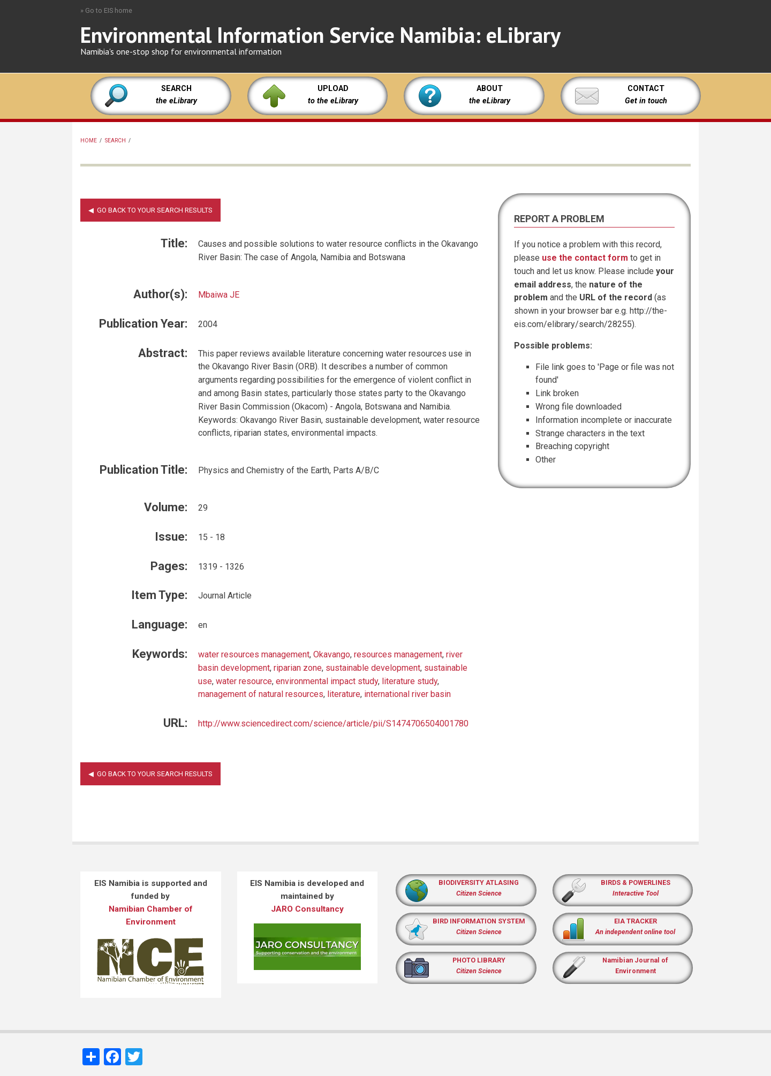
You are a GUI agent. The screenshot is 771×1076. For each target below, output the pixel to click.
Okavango (331, 654)
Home (88, 140)
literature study (409, 681)
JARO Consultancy (307, 909)
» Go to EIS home (106, 10)
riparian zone (298, 668)
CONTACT (646, 88)
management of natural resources (260, 694)
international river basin (407, 694)
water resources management (253, 654)
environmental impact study (327, 681)
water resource (244, 681)
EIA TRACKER (635, 921)
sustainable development (373, 668)
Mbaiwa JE (218, 295)
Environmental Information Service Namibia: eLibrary (320, 35)
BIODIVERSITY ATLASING (479, 882)
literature (343, 694)
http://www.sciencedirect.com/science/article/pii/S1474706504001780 (333, 723)
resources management (398, 654)
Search (115, 140)
